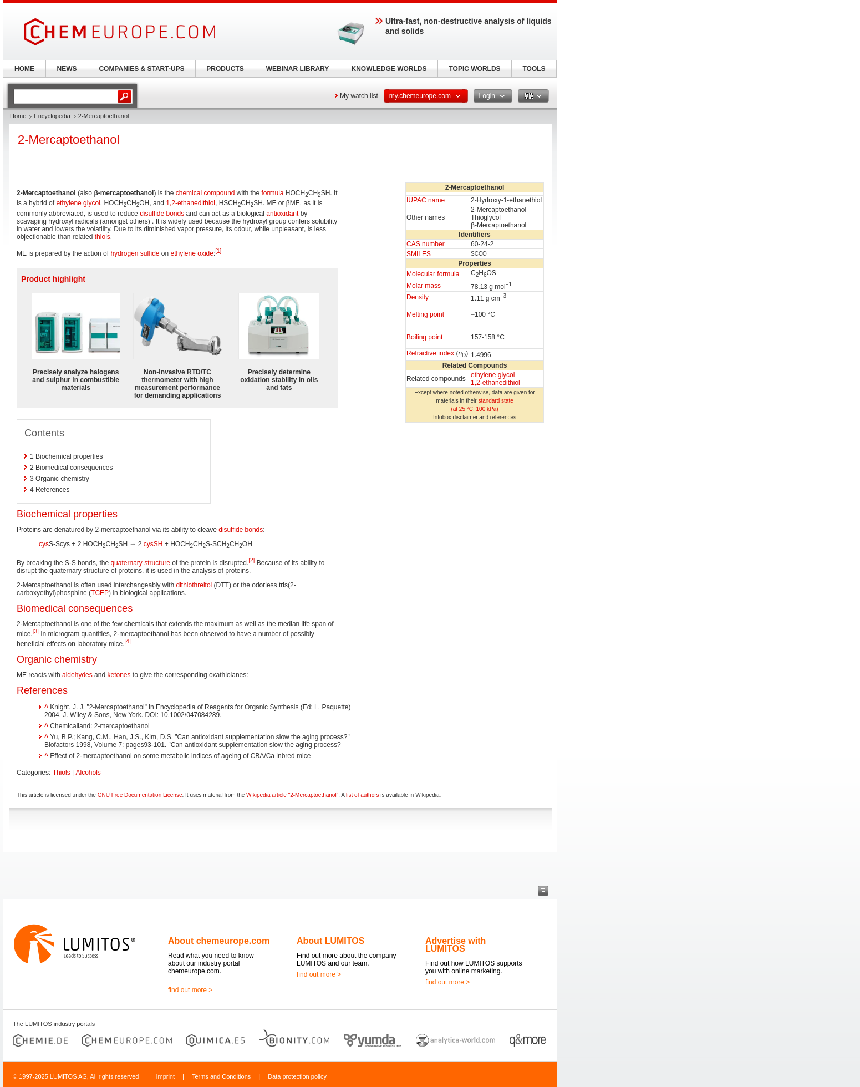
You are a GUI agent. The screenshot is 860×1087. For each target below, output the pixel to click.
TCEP (100, 593)
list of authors (362, 795)
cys (44, 544)
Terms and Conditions (221, 1076)
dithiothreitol (194, 585)
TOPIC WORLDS (474, 69)
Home (18, 116)
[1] (218, 251)
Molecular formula (432, 274)
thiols (102, 237)
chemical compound (205, 193)
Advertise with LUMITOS (455, 944)
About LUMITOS (330, 941)
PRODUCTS (224, 69)
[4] (128, 641)
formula (273, 193)
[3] (36, 631)
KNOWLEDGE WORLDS (389, 69)
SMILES (418, 254)
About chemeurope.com (218, 941)
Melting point (425, 314)
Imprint (165, 1076)
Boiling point (424, 337)
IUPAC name (425, 200)
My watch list (359, 96)
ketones (118, 675)
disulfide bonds (162, 213)
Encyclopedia (52, 116)
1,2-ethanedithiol (495, 383)
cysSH (153, 544)
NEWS (67, 69)
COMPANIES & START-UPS (141, 69)
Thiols (61, 772)
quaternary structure (140, 563)
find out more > (190, 990)
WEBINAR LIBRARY (297, 69)
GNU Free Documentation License (140, 795)
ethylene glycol (493, 375)
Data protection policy (297, 1076)
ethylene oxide (192, 253)
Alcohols (88, 772)
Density (417, 297)
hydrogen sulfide (134, 253)
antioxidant (282, 213)
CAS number (425, 244)
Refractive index (430, 353)
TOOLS (533, 69)
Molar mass (423, 285)
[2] (251, 560)
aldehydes (77, 675)
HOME (24, 69)
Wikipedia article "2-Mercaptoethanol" (292, 795)
